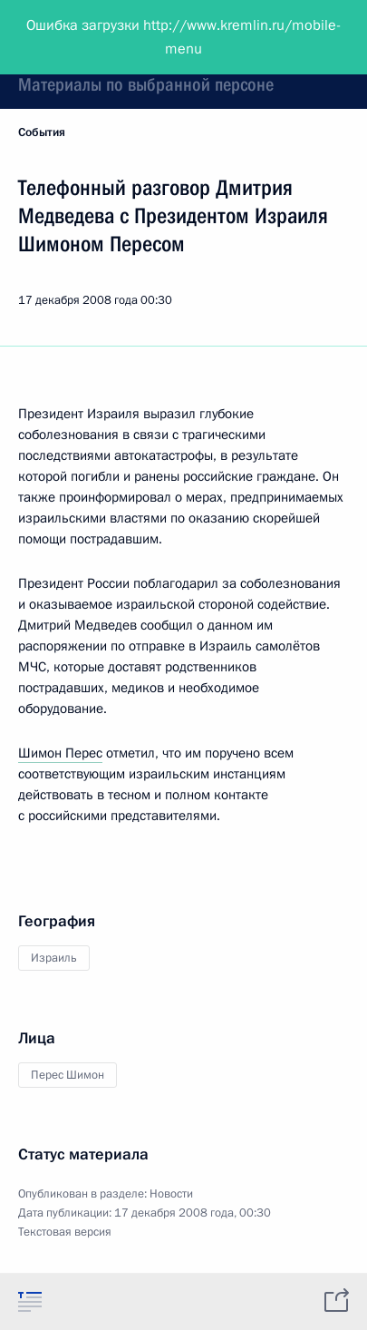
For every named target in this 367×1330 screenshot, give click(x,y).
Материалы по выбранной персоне (146, 84)
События (41, 132)
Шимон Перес (60, 753)
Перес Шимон (67, 1075)
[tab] (30, 1301)
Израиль (54, 958)
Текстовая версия (64, 1232)
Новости (171, 1194)
